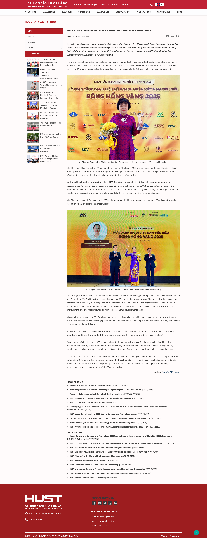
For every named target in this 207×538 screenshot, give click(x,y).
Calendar (113, 4)
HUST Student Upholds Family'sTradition (87, 478)
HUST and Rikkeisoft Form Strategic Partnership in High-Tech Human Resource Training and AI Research (116, 443)
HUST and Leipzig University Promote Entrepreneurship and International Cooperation (107, 469)
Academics (49, 12)
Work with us (144, 12)
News (30, 31)
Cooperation (123, 12)
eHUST (180, 12)
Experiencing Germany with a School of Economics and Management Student (104, 473)
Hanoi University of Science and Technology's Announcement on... (49, 74)
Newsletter (33, 42)
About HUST (31, 12)
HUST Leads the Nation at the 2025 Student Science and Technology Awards (103, 414)
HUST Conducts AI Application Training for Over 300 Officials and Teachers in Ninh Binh (108, 452)
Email (103, 4)
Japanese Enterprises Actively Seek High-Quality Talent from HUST (99, 394)
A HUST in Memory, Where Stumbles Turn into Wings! (51, 85)
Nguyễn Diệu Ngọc (171, 372)
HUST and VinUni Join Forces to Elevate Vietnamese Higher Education (100, 448)
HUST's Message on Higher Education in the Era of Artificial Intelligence (101, 398)
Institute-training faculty (102, 516)
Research (67, 12)
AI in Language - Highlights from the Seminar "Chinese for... (50, 95)
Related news (32, 54)
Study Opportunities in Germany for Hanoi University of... (49, 115)
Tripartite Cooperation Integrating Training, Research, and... (49, 62)
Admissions (84, 12)
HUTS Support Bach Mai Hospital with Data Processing (94, 465)
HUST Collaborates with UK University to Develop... (50, 148)
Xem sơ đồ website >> (171, 536)
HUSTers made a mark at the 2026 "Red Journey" (51, 135)
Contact (125, 4)
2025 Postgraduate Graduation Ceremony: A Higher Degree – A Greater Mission (105, 390)
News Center (163, 12)
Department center (100, 525)
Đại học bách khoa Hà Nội (48, 3)
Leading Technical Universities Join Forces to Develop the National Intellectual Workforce (110, 418)
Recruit (77, 4)
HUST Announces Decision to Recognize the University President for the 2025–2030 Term (109, 427)
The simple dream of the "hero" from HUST (50, 124)
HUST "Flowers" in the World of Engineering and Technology (96, 456)
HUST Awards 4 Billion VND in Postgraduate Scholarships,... (49, 159)
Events (31, 37)
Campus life (103, 12)
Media (30, 48)
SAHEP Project (91, 4)
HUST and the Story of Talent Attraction (87, 403)
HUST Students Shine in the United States (88, 460)
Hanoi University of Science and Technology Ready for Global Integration (102, 423)
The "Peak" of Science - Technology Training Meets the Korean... (50, 105)
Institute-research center (102, 521)
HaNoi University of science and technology (48, 6)
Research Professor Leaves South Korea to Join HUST (93, 385)
